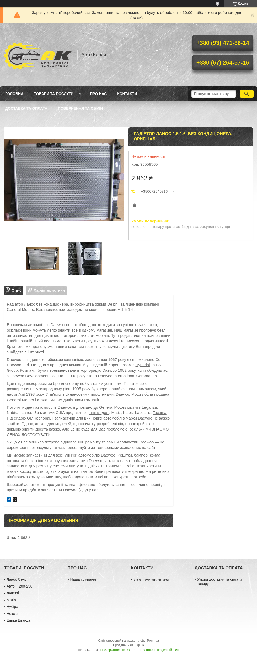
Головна (14, 94)
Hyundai (142, 365)
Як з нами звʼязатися (151, 580)
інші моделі (99, 412)
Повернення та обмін (80, 108)
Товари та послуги (53, 94)
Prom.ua (153, 640)
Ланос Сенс (16, 579)
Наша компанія (83, 579)
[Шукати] (247, 94)
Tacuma (160, 412)
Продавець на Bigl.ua (128, 645)
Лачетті (13, 593)
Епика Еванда (18, 620)
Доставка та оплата (26, 108)
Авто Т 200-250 (19, 586)
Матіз (11, 600)
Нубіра (12, 607)
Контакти (127, 94)
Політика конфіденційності (159, 650)
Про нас (98, 94)
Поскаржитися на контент (119, 650)
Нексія (12, 613)
